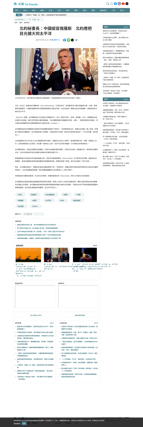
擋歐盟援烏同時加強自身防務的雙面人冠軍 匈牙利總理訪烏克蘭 (39, 235)
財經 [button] (33, 10)
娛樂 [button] (84, 10)
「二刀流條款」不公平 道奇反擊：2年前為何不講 (78, 359)
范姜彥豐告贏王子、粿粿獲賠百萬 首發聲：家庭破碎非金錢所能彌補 (116, 52)
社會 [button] (59, 10)
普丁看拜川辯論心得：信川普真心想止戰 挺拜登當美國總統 (37, 228)
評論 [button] (67, 10)
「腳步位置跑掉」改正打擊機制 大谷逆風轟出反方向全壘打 (116, 124)
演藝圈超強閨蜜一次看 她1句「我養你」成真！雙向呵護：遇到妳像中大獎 (116, 111)
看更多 (95, 245)
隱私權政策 (17, 423)
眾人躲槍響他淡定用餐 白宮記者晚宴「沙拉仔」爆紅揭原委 (115, 137)
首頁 (16, 22)
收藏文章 (28, 214)
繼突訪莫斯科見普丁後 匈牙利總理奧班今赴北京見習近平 (36, 225)
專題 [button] (93, 10)
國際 (20, 22)
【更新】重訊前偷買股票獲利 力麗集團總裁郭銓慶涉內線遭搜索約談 (116, 65)
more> (125, 27)
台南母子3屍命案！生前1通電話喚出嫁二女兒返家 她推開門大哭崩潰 (116, 104)
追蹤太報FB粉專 (80, 315)
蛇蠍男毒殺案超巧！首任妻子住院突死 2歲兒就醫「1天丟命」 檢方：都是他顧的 (116, 131)
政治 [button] (25, 10)
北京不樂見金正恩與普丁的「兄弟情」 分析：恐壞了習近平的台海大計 (41, 231)
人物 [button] (113, 10)
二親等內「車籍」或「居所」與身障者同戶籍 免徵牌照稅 (45, 15)
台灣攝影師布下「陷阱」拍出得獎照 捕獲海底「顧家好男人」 (116, 151)
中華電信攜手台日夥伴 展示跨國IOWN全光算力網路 (35, 332)
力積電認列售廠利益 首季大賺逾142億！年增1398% (79, 338)
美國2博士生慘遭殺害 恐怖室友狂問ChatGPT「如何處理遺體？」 (115, 32)
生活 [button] (50, 10)
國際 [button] (42, 10)
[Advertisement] (30, 399)
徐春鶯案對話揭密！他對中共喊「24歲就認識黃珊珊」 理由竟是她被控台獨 (116, 164)
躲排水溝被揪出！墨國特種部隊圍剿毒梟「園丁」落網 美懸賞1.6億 (116, 58)
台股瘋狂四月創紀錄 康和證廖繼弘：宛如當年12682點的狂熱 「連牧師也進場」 (116, 45)
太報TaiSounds (26, 4)
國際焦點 (27, 22)
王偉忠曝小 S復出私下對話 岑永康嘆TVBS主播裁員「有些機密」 (115, 92)
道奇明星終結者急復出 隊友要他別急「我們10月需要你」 (115, 72)
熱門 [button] (16, 10)
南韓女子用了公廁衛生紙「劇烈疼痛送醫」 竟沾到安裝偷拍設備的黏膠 (116, 85)
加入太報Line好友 (36, 315)
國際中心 (57, 40)
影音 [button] (121, 10)
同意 (24, 423)
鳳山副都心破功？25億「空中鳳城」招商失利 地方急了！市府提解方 (116, 157)
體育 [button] (76, 10)
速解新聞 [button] (103, 10)
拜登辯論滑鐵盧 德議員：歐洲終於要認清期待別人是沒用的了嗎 (39, 238)
